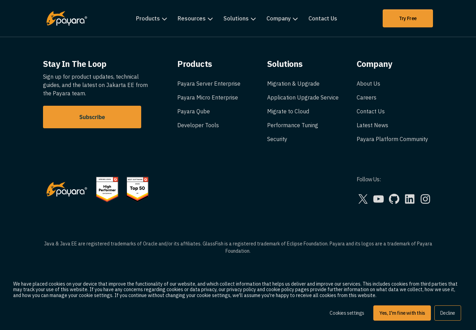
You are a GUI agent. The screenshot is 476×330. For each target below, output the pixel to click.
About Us (368, 83)
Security (277, 139)
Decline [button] (447, 313)
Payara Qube (193, 111)
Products (148, 18)
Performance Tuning (292, 125)
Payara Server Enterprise (208, 83)
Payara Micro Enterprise (207, 97)
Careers (366, 97)
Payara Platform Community (392, 139)
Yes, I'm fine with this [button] (402, 313)
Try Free (408, 18)
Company (278, 18)
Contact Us (322, 18)
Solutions (236, 18)
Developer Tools (198, 125)
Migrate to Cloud (288, 111)
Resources (192, 18)
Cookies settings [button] (347, 313)
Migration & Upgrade (293, 83)
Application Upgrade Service (303, 97)
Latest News (372, 125)
